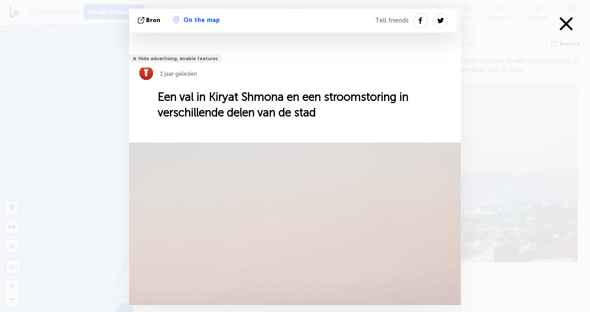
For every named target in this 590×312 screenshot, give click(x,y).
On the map (196, 20)
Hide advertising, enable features (178, 59)
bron (150, 20)
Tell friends (392, 20)
